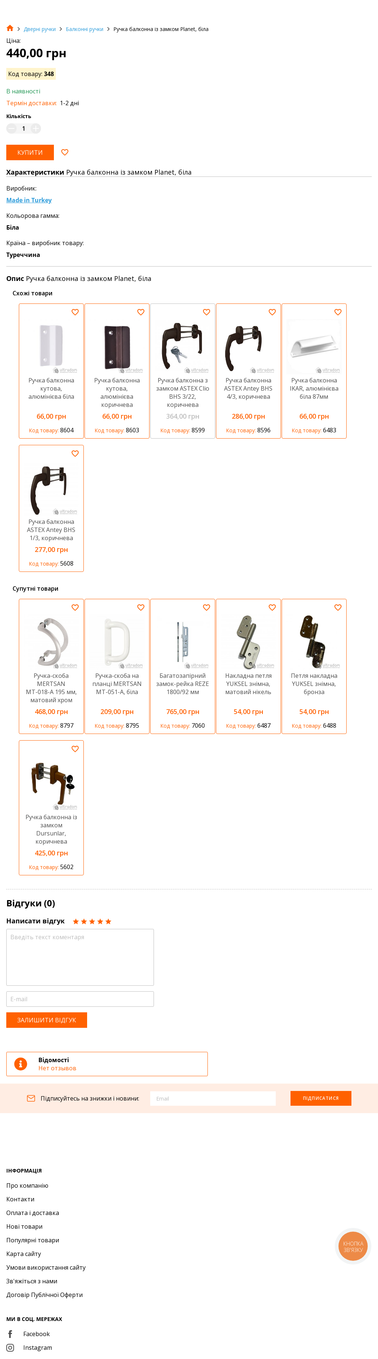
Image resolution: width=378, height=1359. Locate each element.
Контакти (20, 1199)
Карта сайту (23, 1254)
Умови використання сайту (46, 1267)
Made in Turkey (29, 200)
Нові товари (24, 1226)
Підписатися (321, 1098)
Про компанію (27, 1185)
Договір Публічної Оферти (44, 1295)
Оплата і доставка (32, 1213)
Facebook (28, 1334)
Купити (30, 152)
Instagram (29, 1347)
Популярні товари (32, 1240)
